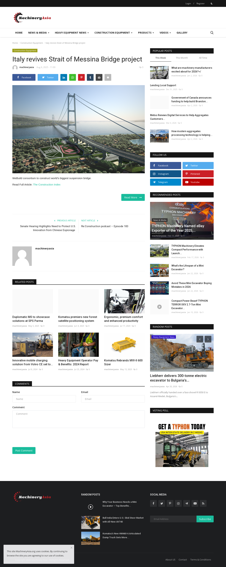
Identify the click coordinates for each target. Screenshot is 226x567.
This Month (182, 57)
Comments (22, 383)
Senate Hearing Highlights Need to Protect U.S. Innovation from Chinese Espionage (48, 228)
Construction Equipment (31, 43)
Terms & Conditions (200, 559)
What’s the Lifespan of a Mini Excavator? (187, 267)
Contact (183, 559)
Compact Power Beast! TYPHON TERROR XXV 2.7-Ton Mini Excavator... (189, 304)
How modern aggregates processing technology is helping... (191, 133)
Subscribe (205, 519)
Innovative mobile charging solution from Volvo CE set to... (32, 362)
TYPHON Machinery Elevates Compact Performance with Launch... (187, 249)
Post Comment (23, 450)
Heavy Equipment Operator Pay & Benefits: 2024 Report (78, 362)
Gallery (182, 32)
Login (188, 3)
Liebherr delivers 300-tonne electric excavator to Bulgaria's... (178, 378)
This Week (160, 57)
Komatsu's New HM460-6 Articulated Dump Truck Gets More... (122, 535)
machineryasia (23, 67)
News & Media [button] (38, 32)
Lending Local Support (163, 85)
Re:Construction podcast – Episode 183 (104, 226)
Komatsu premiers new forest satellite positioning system (77, 319)
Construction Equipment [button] (113, 32)
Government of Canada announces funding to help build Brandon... (191, 99)
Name (16, 392)
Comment (18, 407)
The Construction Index (46, 184)
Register (201, 3)
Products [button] (146, 32)
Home (19, 32)
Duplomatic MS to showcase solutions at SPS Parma (31, 319)
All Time (203, 57)
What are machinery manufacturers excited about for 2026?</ (191, 69)
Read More (133, 197)
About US (170, 559)
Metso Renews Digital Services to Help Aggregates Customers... (179, 117)
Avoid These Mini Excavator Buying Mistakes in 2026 (191, 285)
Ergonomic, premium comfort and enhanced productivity (123, 319)
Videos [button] (165, 32)
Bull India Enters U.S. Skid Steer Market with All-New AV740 (123, 519)
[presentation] (39, 437)
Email (84, 392)
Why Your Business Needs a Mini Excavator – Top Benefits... (119, 504)
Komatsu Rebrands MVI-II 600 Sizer (123, 362)
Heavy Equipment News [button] (72, 32)
